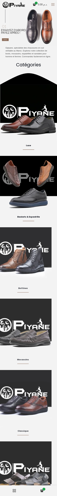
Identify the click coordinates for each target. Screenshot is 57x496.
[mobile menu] (52, 4)
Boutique (5, 39)
